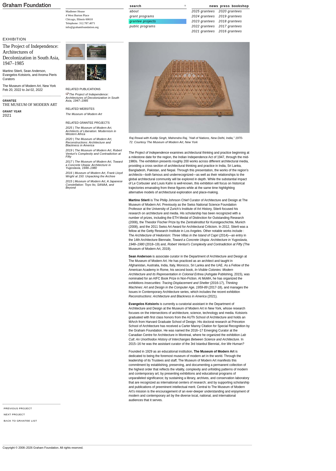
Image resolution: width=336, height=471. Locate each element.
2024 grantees (203, 16)
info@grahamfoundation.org (82, 27)
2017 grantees (230, 26)
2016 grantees (230, 31)
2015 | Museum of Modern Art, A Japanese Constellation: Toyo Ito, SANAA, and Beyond (94, 184)
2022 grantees (203, 26)
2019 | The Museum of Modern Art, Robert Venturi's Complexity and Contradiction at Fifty (94, 153)
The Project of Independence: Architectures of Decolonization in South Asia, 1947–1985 (92, 97)
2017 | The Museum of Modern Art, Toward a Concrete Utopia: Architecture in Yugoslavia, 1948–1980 (94, 164)
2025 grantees (203, 11)
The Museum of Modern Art (84, 114)
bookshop (240, 6)
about (134, 11)
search (135, 6)
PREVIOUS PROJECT (18, 408)
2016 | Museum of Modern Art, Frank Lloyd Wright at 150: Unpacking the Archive (94, 174)
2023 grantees (203, 21)
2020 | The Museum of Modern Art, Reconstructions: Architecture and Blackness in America (89, 142)
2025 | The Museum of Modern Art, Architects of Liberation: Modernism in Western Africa (91, 131)
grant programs (142, 16)
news (213, 6)
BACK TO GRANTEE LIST (20, 420)
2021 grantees (203, 31)
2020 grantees (230, 11)
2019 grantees (230, 16)
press (225, 6)
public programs (143, 26)
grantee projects (143, 21)
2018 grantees (230, 21)
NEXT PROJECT (14, 414)
